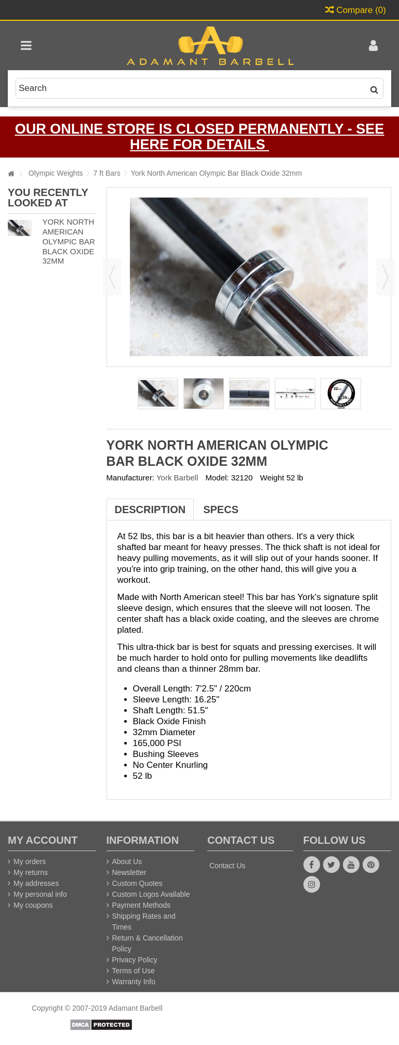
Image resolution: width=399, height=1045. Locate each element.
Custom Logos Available (151, 894)
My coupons (33, 905)
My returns (31, 872)
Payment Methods (141, 905)
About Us (127, 861)
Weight (272, 477)
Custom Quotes (137, 883)
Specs (220, 509)
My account (42, 840)
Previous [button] (112, 277)
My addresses (36, 883)
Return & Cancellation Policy (147, 943)
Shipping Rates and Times (144, 921)
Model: (217, 477)
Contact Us (227, 865)
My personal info (40, 894)
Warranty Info (134, 981)
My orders (30, 861)
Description (150, 509)
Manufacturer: (131, 477)
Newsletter (129, 872)
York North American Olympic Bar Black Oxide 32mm (68, 241)
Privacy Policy (134, 960)
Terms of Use (133, 970)
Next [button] (385, 277)
